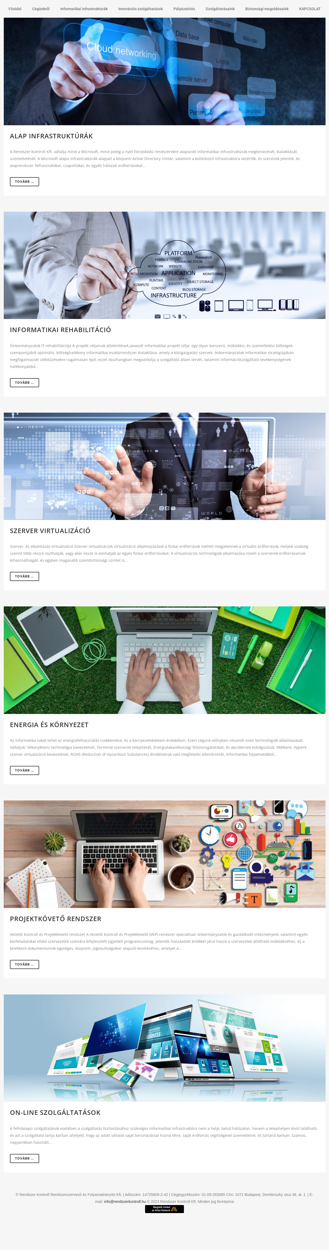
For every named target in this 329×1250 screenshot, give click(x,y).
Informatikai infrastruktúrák (84, 9)
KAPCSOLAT (310, 9)
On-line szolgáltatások (55, 1112)
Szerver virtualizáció (50, 530)
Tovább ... (24, 181)
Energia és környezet (49, 724)
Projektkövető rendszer (55, 918)
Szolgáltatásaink (220, 9)
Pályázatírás (184, 9)
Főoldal (15, 9)
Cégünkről (41, 9)
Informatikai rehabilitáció (60, 329)
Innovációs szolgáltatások (140, 9)
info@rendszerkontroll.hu (125, 1201)
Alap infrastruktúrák (51, 135)
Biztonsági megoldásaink (267, 9)
